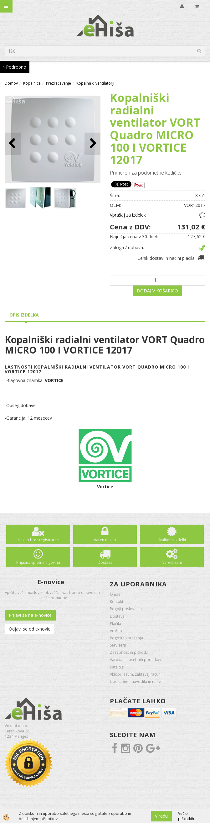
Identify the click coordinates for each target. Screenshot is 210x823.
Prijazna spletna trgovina (38, 562)
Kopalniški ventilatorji (95, 83)
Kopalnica (32, 83)
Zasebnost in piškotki (129, 652)
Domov (11, 83)
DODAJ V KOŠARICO (157, 291)
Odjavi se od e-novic (29, 629)
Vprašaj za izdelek (128, 215)
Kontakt (116, 601)
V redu (161, 816)
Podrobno (14, 67)
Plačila (115, 623)
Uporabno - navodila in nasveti (137, 681)
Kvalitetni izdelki (172, 540)
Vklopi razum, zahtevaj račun (135, 674)
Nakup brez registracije (38, 540)
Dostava (105, 562)
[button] (92, 144)
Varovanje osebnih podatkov (135, 659)
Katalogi (117, 667)
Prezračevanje (58, 83)
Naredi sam (171, 562)
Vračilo (116, 630)
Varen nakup (105, 540)
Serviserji (118, 645)
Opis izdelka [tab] (24, 315)
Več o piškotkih (186, 816)
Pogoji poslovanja (126, 608)
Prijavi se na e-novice (30, 615)
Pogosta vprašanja (126, 638)
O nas (115, 594)
